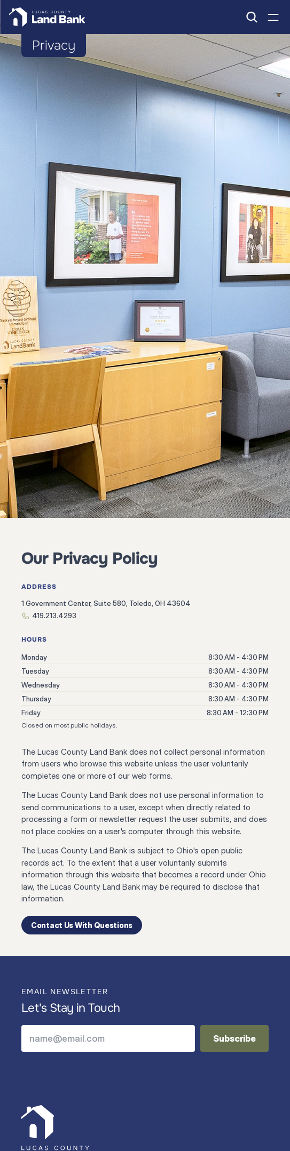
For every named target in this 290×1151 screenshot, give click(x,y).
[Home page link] (47, 17)
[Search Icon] (251, 17)
